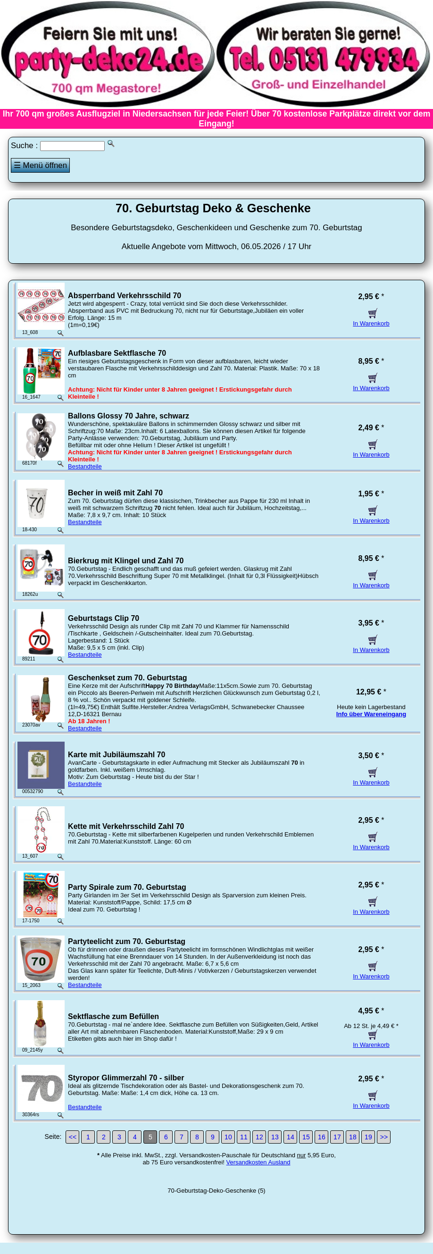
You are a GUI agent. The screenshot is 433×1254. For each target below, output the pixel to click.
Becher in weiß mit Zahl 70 (115, 493)
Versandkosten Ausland (258, 1162)
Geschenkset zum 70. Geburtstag (127, 678)
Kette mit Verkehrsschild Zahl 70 (126, 826)
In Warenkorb (371, 320)
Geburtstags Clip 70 (103, 618)
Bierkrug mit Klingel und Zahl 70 (125, 561)
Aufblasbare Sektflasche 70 (117, 353)
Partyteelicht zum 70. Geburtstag (126, 941)
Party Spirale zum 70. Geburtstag (127, 887)
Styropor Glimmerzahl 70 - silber (126, 1078)
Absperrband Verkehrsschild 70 (124, 296)
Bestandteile (85, 466)
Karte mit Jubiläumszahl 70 (116, 755)
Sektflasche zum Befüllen (113, 1016)
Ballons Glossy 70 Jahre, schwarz (128, 416)
